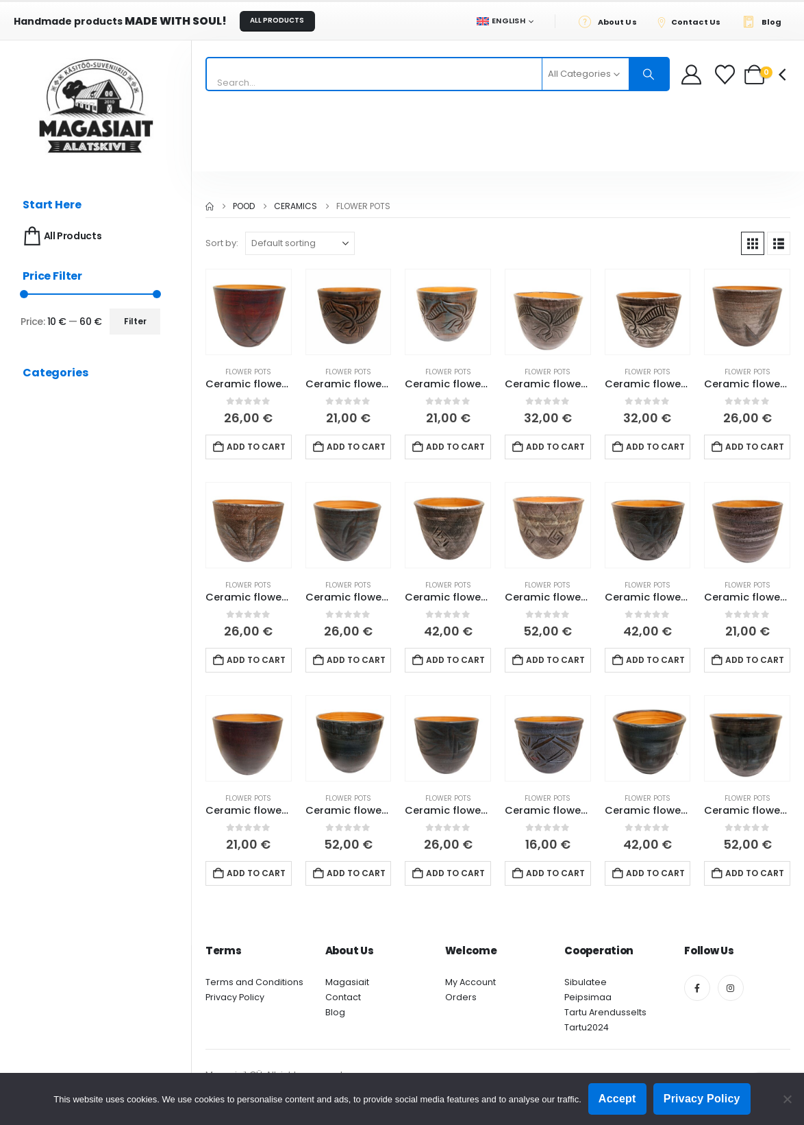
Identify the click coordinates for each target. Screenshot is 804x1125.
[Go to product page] (248, 311)
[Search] (649, 74)
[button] (752, 243)
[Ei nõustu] (787, 1099)
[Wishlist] (726, 74)
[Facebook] (697, 988)
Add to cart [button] (256, 446)
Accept (617, 1098)
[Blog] (765, 21)
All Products (61, 236)
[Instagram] (731, 988)
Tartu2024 (586, 1027)
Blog (335, 1012)
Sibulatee (585, 982)
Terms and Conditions (254, 982)
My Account (470, 982)
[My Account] (691, 74)
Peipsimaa (588, 997)
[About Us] (611, 21)
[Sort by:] (300, 243)
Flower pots (248, 372)
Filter (135, 321)
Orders (461, 997)
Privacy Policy (234, 997)
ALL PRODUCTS (277, 20)
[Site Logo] (96, 106)
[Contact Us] (693, 21)
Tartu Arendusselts (605, 1012)
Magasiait (347, 982)
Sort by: (221, 243)
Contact (343, 997)
